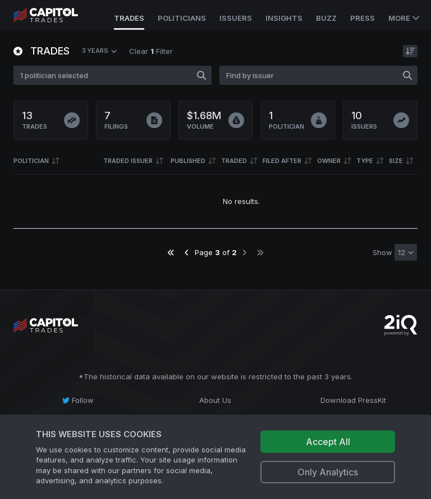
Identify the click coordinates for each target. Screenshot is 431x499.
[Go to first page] (171, 252)
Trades (129, 17)
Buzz (326, 17)
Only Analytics (327, 472)
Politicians (182, 17)
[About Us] (215, 400)
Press (362, 17)
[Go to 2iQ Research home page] (401, 325)
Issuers (235, 17)
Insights (283, 17)
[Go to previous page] (186, 252)
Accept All (328, 441)
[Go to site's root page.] (58, 15)
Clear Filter (151, 51)
